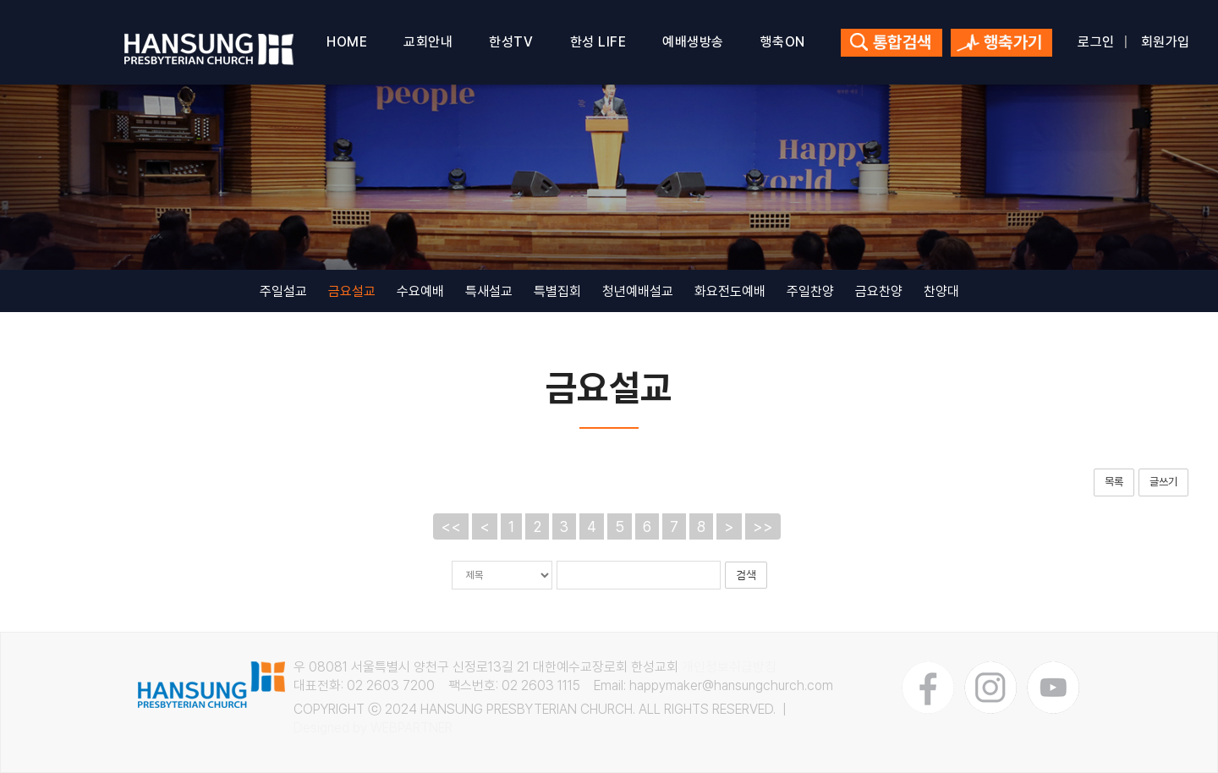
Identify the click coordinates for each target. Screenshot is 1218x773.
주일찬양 (810, 291)
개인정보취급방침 (729, 667)
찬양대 (941, 291)
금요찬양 (879, 291)
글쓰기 (1163, 481)
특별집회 (557, 291)
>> (763, 526)
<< (451, 526)
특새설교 (489, 291)
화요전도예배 (729, 291)
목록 (1114, 481)
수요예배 (420, 291)
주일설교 (283, 291)
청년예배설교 (637, 291)
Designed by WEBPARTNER (373, 728)
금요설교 (352, 291)
